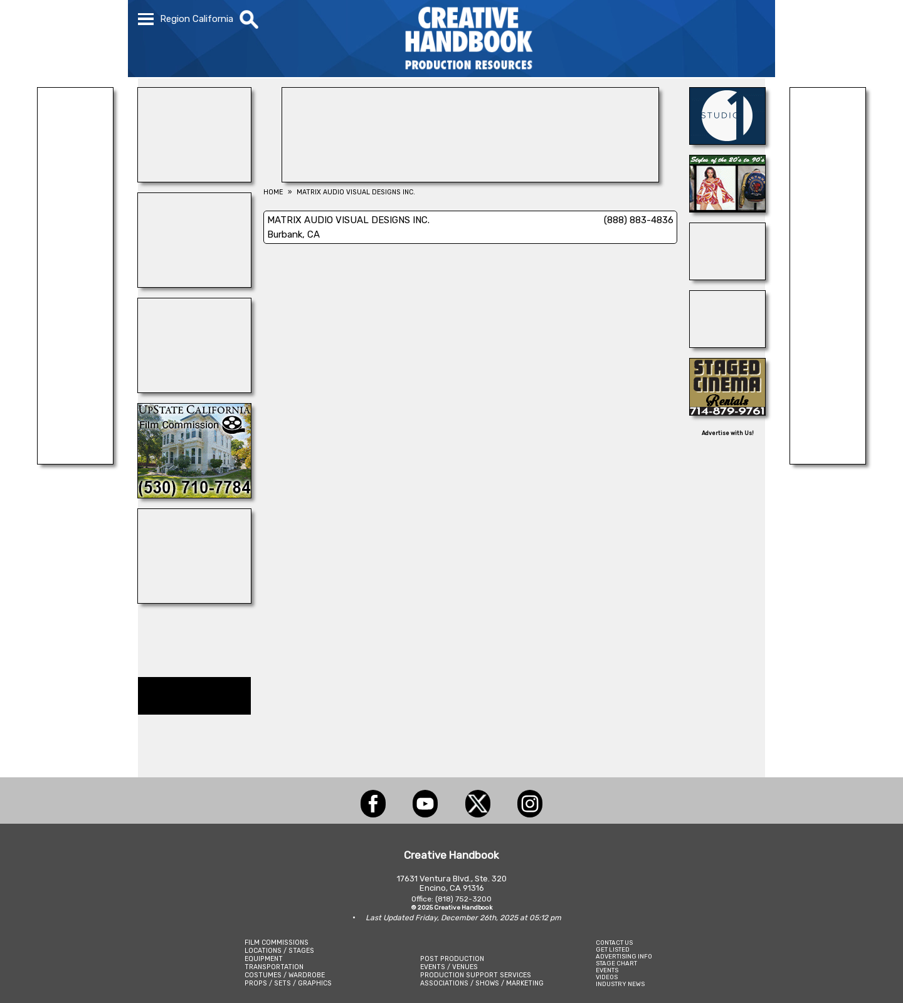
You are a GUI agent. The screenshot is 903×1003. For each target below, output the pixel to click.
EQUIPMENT (264, 959)
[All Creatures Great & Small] (75, 460)
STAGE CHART (616, 963)
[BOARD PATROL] (727, 276)
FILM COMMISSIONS (277, 942)
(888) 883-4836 (638, 220)
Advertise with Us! (728, 433)
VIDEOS (607, 977)
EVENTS (607, 970)
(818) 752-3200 (463, 899)
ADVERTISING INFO (624, 956)
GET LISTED (613, 949)
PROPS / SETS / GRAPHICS (288, 983)
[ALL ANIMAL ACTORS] (727, 344)
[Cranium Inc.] (827, 460)
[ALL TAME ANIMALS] (470, 178)
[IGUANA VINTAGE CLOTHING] (727, 208)
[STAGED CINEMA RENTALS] (727, 411)
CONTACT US (614, 942)
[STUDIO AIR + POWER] (194, 284)
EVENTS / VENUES (449, 967)
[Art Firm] (194, 178)
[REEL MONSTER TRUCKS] (194, 600)
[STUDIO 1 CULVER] (727, 141)
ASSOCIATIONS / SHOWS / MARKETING (482, 983)
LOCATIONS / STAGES (279, 951)
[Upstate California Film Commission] (194, 494)
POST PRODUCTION (452, 959)
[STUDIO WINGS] (194, 389)
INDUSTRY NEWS (620, 983)
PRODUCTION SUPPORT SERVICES (475, 975)
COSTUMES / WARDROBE (285, 975)
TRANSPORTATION (274, 967)
